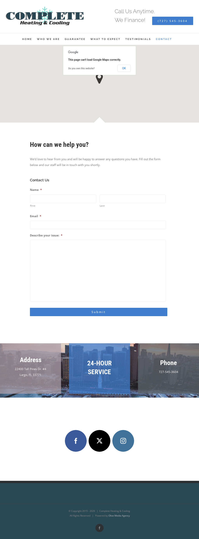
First (32, 205)
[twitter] (99, 441)
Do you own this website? (81, 68)
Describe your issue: (46, 235)
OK (124, 68)
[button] (99, 78)
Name (36, 190)
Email (35, 216)
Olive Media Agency (119, 515)
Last (102, 205)
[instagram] (123, 441)
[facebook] (76, 441)
